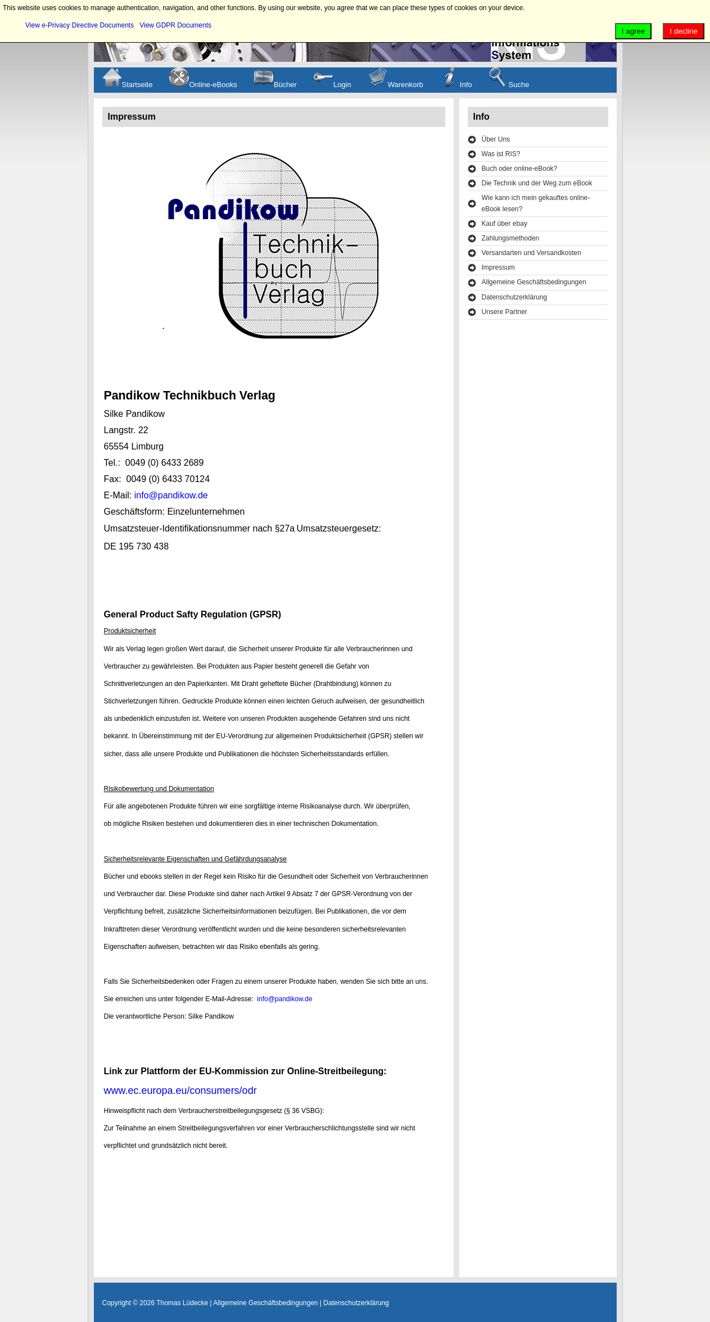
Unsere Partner (504, 312)
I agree (633, 31)
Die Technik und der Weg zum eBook (537, 183)
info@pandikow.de (171, 495)
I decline (684, 31)
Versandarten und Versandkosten (531, 253)
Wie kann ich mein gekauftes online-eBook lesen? (536, 203)
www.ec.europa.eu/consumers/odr (180, 1090)
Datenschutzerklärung (515, 297)
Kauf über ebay (504, 224)
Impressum (498, 267)
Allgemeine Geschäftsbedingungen (534, 282)
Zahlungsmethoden (511, 238)
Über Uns (496, 139)
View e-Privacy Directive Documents (79, 25)
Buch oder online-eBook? (520, 168)
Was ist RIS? (501, 154)
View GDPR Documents (175, 25)
